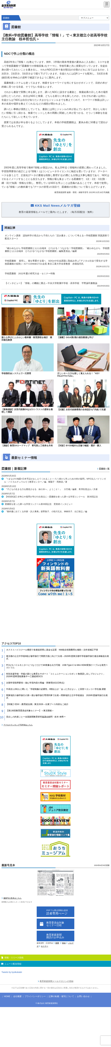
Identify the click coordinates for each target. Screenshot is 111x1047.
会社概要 (17, 996)
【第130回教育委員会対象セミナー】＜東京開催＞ (30, 710)
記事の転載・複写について (61, 996)
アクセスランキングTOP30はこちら (18, 725)
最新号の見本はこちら (12, 898)
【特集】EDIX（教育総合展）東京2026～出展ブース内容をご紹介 (37, 704)
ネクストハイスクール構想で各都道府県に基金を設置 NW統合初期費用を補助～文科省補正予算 (52, 650)
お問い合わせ (83, 996)
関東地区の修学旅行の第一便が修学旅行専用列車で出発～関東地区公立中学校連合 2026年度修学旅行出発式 (57, 696)
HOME (7, 996)
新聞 (57, 943)
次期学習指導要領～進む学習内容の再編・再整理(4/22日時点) (35, 683)
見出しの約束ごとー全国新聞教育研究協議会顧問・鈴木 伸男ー (36, 717)
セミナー (44, 946)
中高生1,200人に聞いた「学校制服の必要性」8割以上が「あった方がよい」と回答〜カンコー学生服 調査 (56, 689)
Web (64, 943)
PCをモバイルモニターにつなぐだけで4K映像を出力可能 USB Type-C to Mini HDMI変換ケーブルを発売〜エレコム (57, 666)
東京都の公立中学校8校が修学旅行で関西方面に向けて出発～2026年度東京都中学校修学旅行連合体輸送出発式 (57, 657)
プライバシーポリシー (35, 996)
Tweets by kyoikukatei (12, 972)
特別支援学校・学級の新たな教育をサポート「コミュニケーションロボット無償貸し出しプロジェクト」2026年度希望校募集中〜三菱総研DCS (55, 675)
